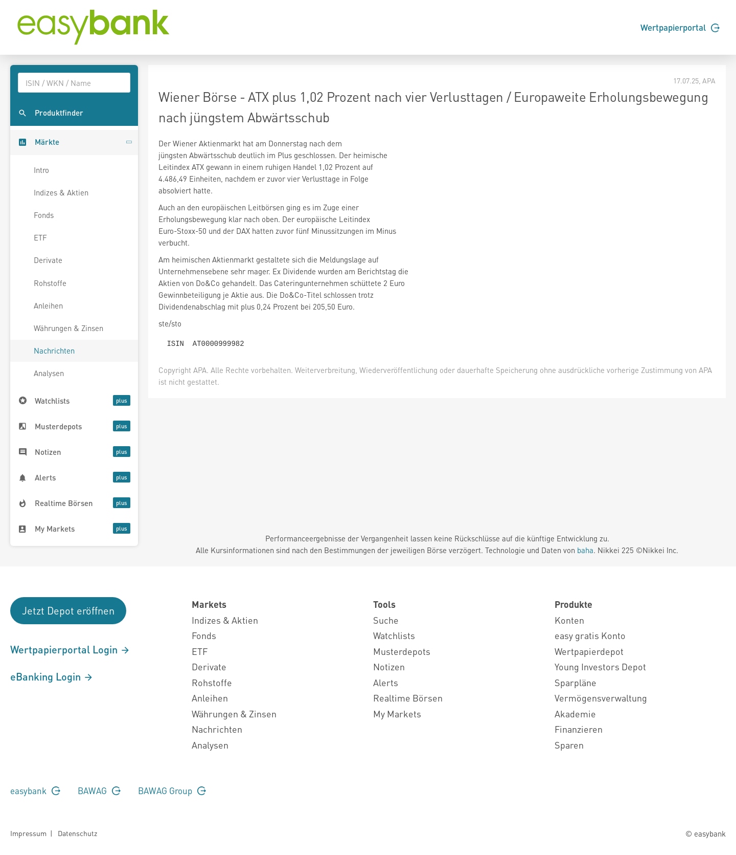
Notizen (389, 666)
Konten (569, 620)
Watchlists (394, 635)
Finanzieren (579, 729)
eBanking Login (52, 676)
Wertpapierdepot (589, 651)
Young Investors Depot (600, 666)
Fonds (44, 215)
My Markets (397, 713)
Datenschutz (77, 833)
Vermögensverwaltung (601, 698)
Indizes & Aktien (61, 192)
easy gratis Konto (590, 635)
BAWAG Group (172, 790)
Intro (41, 170)
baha (585, 550)
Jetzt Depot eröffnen (68, 610)
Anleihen (48, 305)
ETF (40, 237)
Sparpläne (575, 682)
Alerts (385, 682)
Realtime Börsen (408, 698)
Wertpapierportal (680, 27)
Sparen (569, 745)
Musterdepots (401, 651)
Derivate (48, 260)
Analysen (49, 373)
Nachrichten (54, 350)
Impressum (28, 833)
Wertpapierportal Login (70, 649)
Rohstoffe (50, 283)
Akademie (575, 713)
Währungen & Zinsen (68, 328)
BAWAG (99, 790)
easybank (35, 790)
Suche (386, 620)
